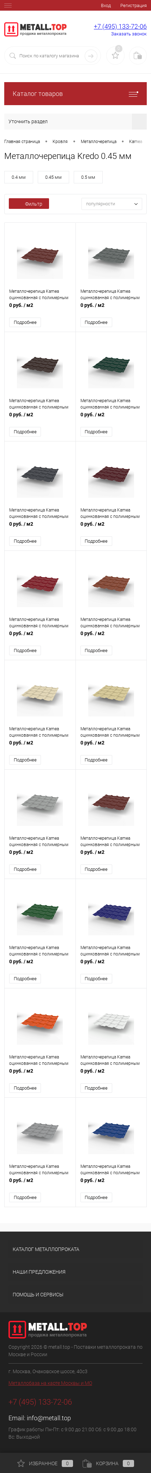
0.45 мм (53, 177)
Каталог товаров (75, 93)
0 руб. (40, 308)
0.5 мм (88, 177)
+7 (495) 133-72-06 (120, 26)
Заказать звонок (129, 33)
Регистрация (133, 5)
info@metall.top (49, 1418)
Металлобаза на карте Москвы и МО (50, 1383)
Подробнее (25, 322)
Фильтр (29, 204)
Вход (106, 5)
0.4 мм (19, 177)
